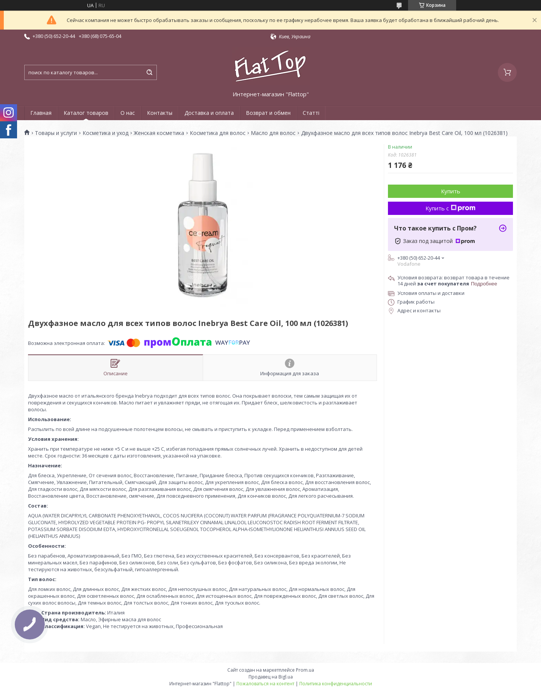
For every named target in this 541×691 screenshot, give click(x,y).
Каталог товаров (86, 112)
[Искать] (149, 72)
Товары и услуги (56, 133)
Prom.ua (305, 670)
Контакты (159, 112)
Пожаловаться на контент (265, 683)
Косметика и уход (105, 133)
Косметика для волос (217, 133)
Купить (450, 191)
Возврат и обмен (268, 112)
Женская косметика (159, 133)
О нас (127, 112)
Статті (311, 112)
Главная (41, 112)
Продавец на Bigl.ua (271, 677)
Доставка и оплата (209, 112)
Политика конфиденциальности (335, 683)
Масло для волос (273, 133)
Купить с (450, 208)
